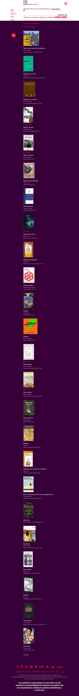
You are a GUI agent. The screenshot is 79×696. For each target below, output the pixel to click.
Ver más (26, 655)
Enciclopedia (35, 17)
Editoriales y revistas (55, 17)
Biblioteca (43, 17)
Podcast (28, 671)
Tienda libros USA (20, 671)
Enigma (49, 675)
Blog (62, 671)
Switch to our (61, 16)
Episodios (27, 17)
